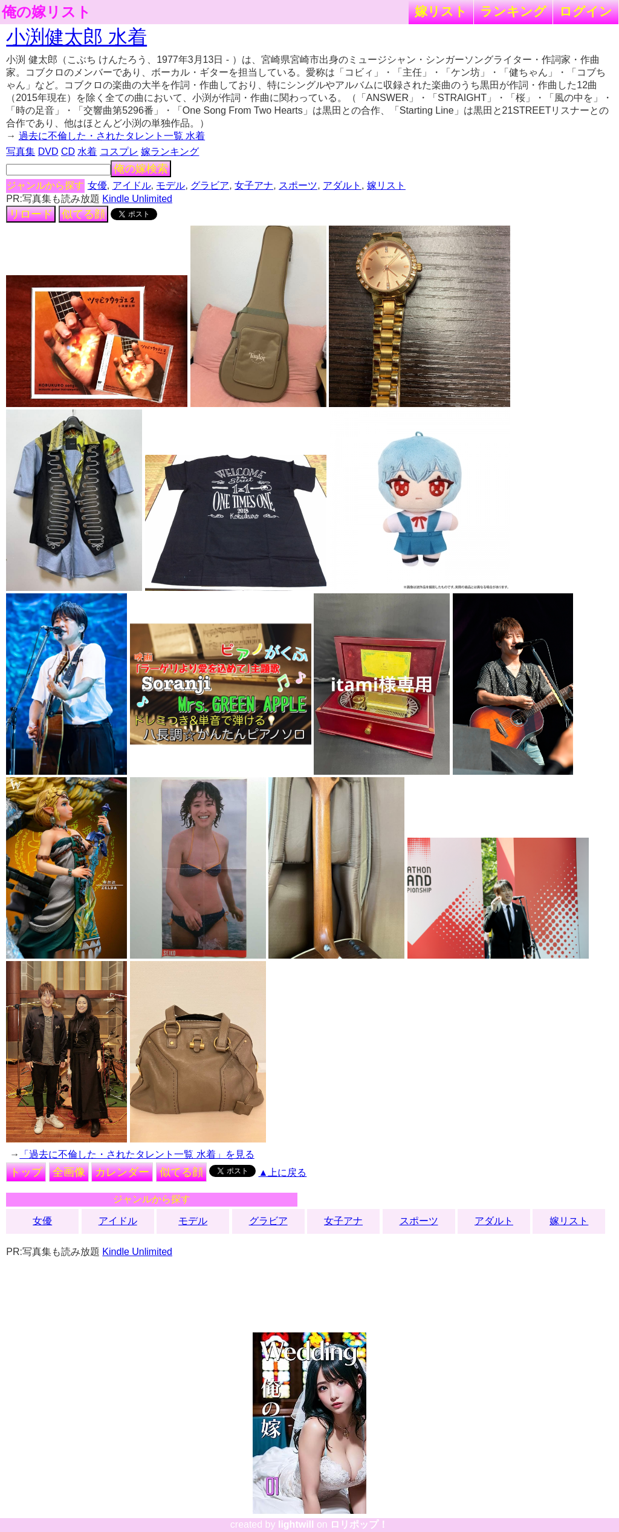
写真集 (20, 151)
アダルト (342, 185)
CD (68, 151)
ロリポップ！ (359, 1524)
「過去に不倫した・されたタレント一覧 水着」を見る (136, 1154)
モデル (170, 185)
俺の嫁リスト (46, 12)
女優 (97, 185)
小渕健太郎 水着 (76, 37)
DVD (48, 151)
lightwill (296, 1524)
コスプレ (119, 151)
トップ (26, 1172)
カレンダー (122, 1172)
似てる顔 (83, 214)
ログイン (585, 11)
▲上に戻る (283, 1172)
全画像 (69, 1172)
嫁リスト (441, 11)
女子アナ (254, 185)
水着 (87, 151)
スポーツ (298, 185)
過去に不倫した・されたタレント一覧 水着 (112, 136)
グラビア (209, 185)
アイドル (131, 185)
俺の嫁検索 (141, 169)
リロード (31, 214)
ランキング (513, 11)
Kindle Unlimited (137, 199)
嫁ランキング (170, 151)
